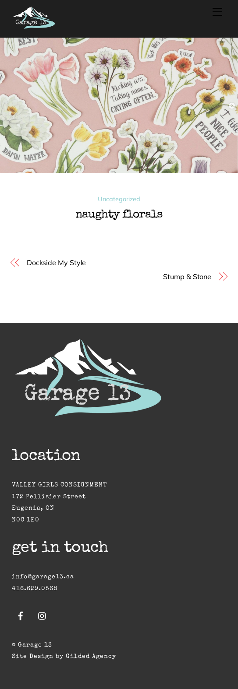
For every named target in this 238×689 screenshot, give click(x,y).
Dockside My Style (56, 262)
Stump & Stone (187, 276)
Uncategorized (119, 199)
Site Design (32, 657)
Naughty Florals (119, 215)
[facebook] (20, 615)
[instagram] (42, 615)
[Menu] (217, 12)
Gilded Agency (91, 657)
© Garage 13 (32, 645)
